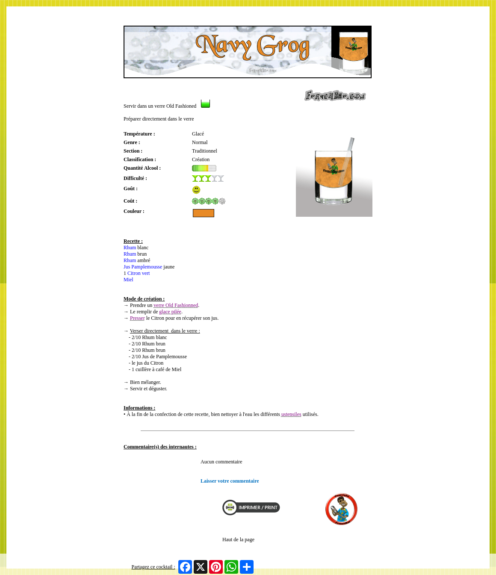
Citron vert (138, 273)
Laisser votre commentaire (230, 481)
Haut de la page (238, 540)
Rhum (130, 248)
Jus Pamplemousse (143, 267)
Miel (128, 280)
